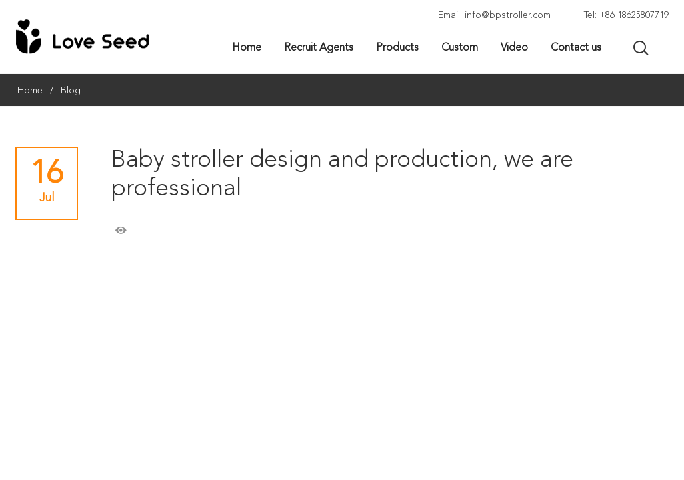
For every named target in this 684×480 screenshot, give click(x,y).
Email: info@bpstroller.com (494, 15)
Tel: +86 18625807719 (626, 15)
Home (30, 90)
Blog (71, 90)
